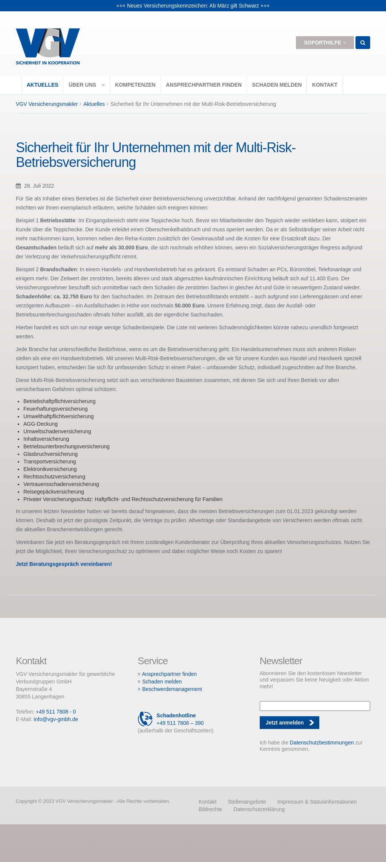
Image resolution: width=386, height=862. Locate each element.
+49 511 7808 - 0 (56, 712)
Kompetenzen (135, 85)
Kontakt (324, 85)
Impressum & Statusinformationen (317, 802)
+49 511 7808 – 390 (171, 719)
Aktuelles (42, 85)
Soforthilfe (325, 43)
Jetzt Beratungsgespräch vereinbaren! (64, 564)
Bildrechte (210, 809)
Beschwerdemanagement (172, 689)
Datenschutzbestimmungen (322, 743)
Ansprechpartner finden (204, 85)
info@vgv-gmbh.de (56, 719)
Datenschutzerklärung (259, 809)
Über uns (87, 85)
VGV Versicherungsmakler (47, 104)
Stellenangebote (247, 802)
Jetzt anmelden (285, 723)
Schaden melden (277, 85)
